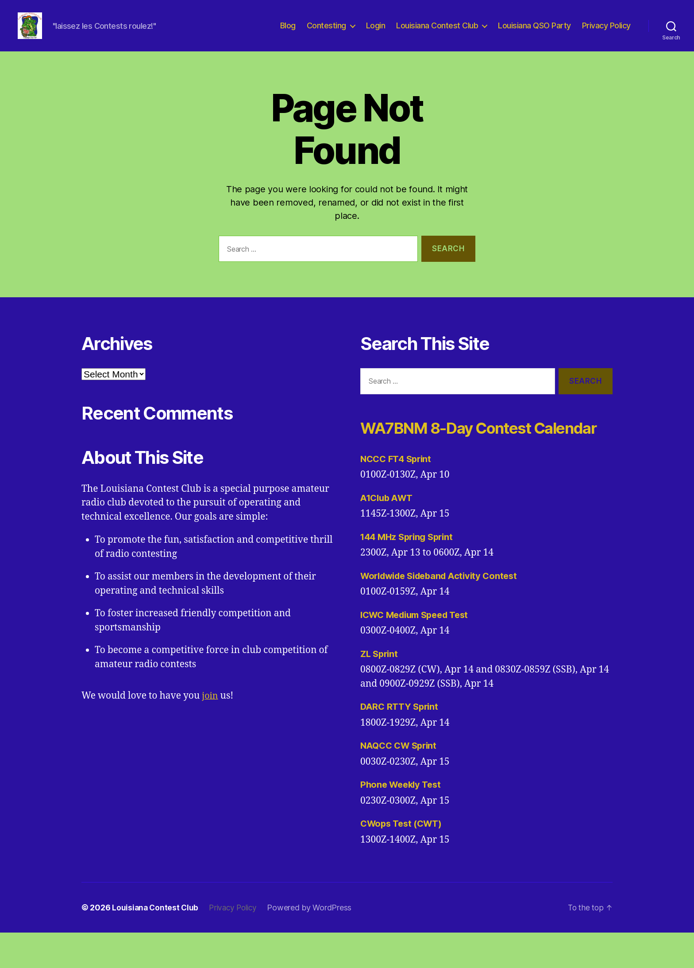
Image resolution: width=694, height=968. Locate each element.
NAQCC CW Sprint (401, 780)
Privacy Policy (606, 32)
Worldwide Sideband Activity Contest (444, 611)
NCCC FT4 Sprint (398, 494)
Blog (288, 32)
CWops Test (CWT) (403, 858)
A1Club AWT (388, 533)
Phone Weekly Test (402, 819)
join (210, 709)
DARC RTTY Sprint (401, 741)
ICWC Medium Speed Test (419, 650)
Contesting (326, 32)
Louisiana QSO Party (534, 32)
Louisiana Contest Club (437, 32)
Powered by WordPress (314, 943)
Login (376, 32)
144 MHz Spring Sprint (409, 572)
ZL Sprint (380, 689)
